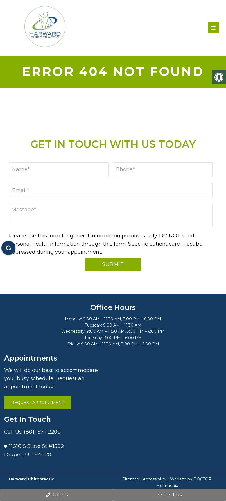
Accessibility (154, 479)
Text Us (170, 494)
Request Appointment (37, 402)
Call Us (57, 494)
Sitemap (131, 479)
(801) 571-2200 (42, 432)
